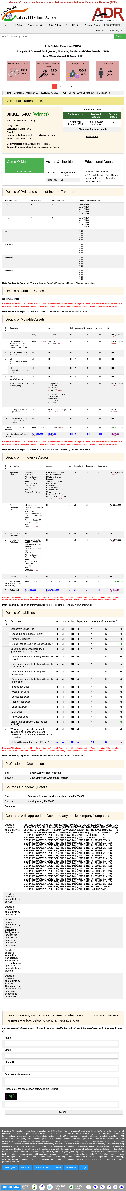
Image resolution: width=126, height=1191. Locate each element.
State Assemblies (36, 25)
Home (5, 25)
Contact (58, 1168)
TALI (63, 93)
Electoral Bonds (92, 25)
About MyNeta (117, 30)
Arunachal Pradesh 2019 (26, 93)
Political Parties (72, 25)
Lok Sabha (18, 25)
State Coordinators (42, 1168)
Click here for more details (92, 129)
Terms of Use (71, 1168)
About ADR (100, 30)
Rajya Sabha (55, 25)
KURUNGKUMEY (49, 93)
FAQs (84, 1168)
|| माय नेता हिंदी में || (112, 25)
